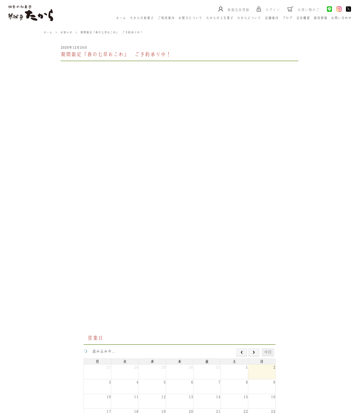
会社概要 (303, 18)
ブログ (288, 18)
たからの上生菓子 (220, 18)
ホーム (121, 18)
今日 (268, 115)
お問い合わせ (341, 18)
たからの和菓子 (142, 18)
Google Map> (136, 370)
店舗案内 (272, 18)
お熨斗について (191, 18)
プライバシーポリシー (117, 395)
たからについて (249, 18)
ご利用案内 (166, 18)
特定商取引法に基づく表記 (76, 395)
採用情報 (321, 18)
